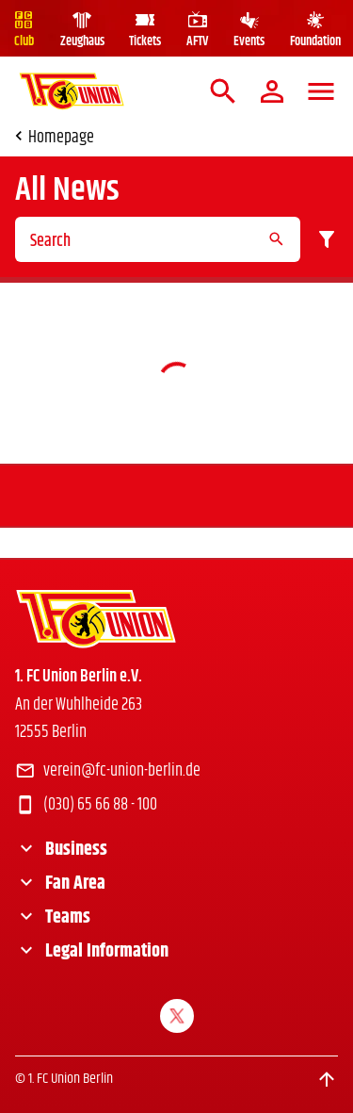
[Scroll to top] (326, 1079)
